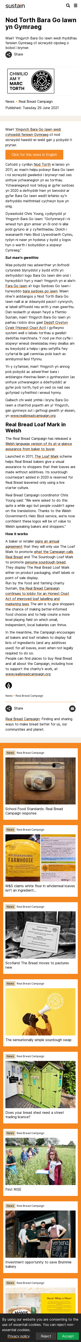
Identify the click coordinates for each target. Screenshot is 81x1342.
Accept (68, 1336)
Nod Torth (42, 164)
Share (18, 54)
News (9, 101)
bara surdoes (40, 291)
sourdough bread (45, 562)
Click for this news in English (34, 154)
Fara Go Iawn (16, 286)
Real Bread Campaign (36, 101)
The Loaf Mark (47, 456)
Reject (46, 1336)
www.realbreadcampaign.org (33, 415)
